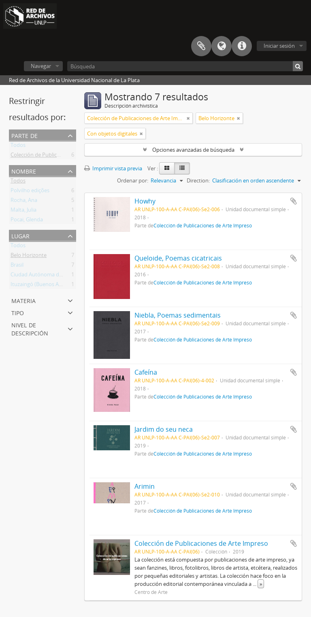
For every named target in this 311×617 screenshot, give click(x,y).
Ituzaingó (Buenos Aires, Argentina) (53, 285)
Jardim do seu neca (163, 429)
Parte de (24, 134)
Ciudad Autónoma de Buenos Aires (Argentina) (66, 276)
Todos (18, 146)
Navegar (41, 66)
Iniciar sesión (279, 45)
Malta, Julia (23, 211)
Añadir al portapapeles (294, 201)
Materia (23, 300)
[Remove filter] (188, 118)
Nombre (23, 170)
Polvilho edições (30, 191)
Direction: (198, 180)
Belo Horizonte (29, 256)
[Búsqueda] (185, 66)
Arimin (144, 486)
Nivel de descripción (29, 328)
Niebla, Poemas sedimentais (177, 315)
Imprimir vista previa (113, 168)
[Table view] (182, 168)
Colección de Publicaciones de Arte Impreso (63, 156)
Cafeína (145, 372)
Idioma (221, 46)
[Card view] (167, 168)
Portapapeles (201, 46)
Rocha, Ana (24, 201)
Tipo (17, 312)
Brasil (17, 266)
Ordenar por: (132, 180)
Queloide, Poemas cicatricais (178, 258)
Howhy (145, 201)
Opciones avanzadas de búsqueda (193, 149)
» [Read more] (261, 583)
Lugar (20, 235)
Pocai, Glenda (27, 221)
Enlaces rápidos (242, 46)
